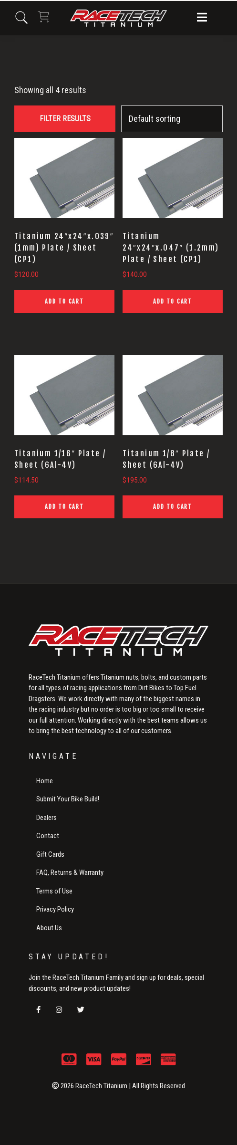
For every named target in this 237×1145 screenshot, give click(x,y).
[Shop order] (172, 118)
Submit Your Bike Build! (67, 799)
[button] (202, 18)
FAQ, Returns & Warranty (69, 872)
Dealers (46, 817)
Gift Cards (50, 854)
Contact (47, 835)
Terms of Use (54, 891)
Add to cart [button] (64, 301)
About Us (49, 928)
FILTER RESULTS (65, 118)
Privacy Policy (55, 909)
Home (44, 781)
